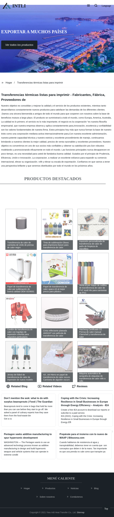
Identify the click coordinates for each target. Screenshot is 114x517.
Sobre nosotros (48, 496)
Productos (51, 488)
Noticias (76, 488)
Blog (97, 488)
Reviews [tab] (79, 386)
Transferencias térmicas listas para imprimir (40, 82)
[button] (88, 6)
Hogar (9, 82)
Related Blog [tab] (16, 386)
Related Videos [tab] (50, 386)
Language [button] (106, 5)
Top (106, 508)
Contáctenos (77, 496)
